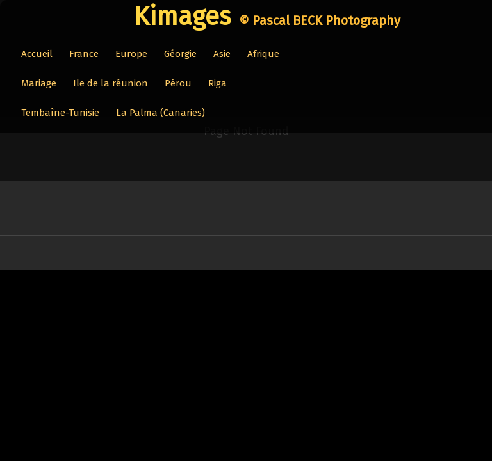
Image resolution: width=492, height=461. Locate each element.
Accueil (37, 54)
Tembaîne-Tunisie (60, 112)
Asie (222, 54)
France (84, 54)
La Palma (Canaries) (160, 112)
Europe (131, 54)
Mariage (38, 83)
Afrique (263, 54)
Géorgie (180, 54)
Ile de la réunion (110, 83)
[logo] (260, 17)
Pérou (178, 83)
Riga (217, 83)
